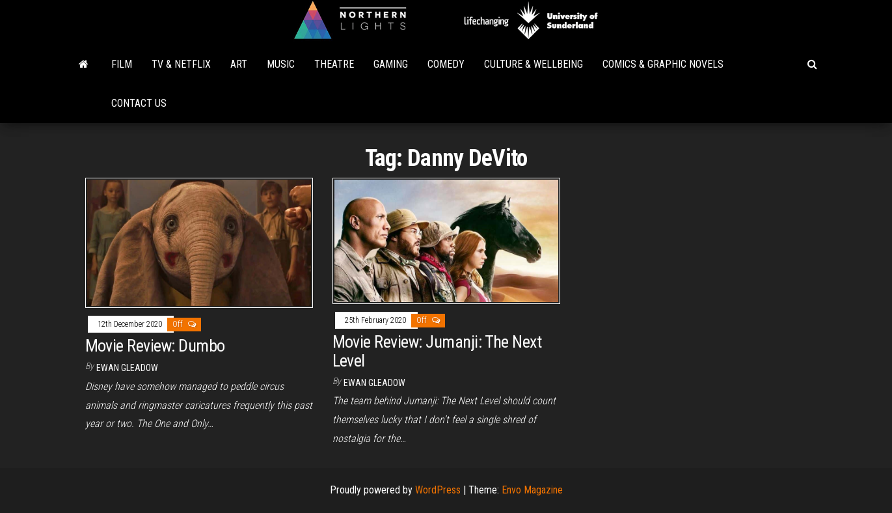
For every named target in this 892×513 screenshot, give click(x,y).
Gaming (390, 64)
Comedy (446, 64)
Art (238, 64)
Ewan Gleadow (127, 368)
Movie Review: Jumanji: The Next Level (437, 351)
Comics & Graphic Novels (662, 64)
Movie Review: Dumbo (155, 345)
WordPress (438, 490)
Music (281, 64)
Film (121, 64)
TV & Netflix (181, 64)
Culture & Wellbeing (533, 64)
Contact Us (139, 103)
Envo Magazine (532, 490)
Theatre (334, 64)
